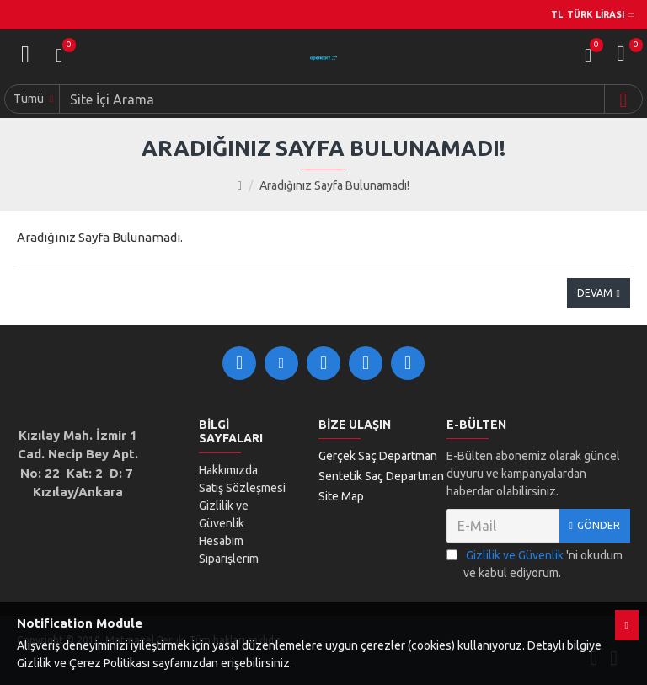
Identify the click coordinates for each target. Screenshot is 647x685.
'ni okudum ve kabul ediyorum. (534, 563)
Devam (594, 292)
